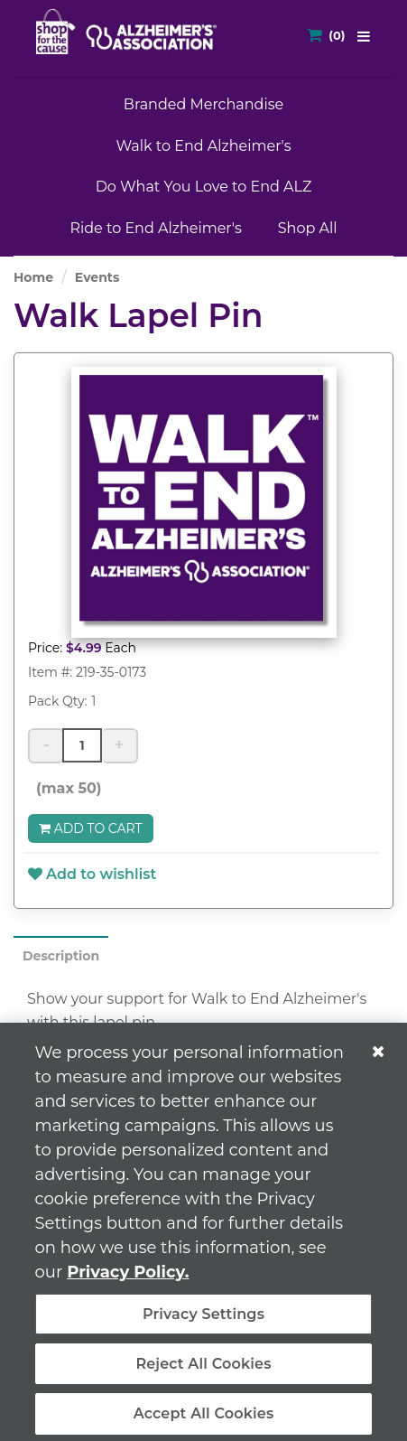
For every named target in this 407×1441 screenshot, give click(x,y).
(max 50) (65, 788)
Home (33, 277)
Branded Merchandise (203, 104)
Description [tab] (61, 956)
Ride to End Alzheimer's (155, 228)
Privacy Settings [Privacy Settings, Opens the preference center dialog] (203, 1321)
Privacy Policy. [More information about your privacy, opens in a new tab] (128, 1279)
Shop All (308, 228)
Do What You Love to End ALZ (204, 186)
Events (97, 277)
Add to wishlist (92, 874)
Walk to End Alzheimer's (203, 145)
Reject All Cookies (203, 1371)
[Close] (378, 1059)
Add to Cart (91, 828)
